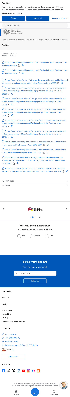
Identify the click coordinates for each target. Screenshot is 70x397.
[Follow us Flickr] (33, 370)
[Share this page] (35, 185)
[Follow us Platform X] (8, 370)
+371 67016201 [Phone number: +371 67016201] (11, 334)
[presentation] (19, 246)
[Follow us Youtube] (23, 370)
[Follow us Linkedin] (18, 370)
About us (5, 297)
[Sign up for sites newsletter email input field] (35, 273)
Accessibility (6, 314)
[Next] (66, 209)
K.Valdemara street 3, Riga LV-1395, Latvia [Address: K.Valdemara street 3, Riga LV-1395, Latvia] (21, 345)
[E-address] (6, 349)
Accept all (38, 18)
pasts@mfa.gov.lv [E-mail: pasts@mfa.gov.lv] (11, 341)
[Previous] (3, 209)
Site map (5, 318)
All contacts (13, 356)
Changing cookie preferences (13, 321)
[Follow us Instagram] (28, 370)
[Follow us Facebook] (3, 370)
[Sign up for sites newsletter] (35, 280)
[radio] (21, 235)
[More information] (22, 65)
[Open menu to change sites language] (16, 393)
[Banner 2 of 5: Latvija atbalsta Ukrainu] (35, 209)
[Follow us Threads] (13, 370)
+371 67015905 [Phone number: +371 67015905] (11, 338)
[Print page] (35, 181)
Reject (13, 18)
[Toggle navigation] (35, 392)
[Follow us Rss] (38, 370)
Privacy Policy (7, 310)
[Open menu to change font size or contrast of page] (54, 393)
